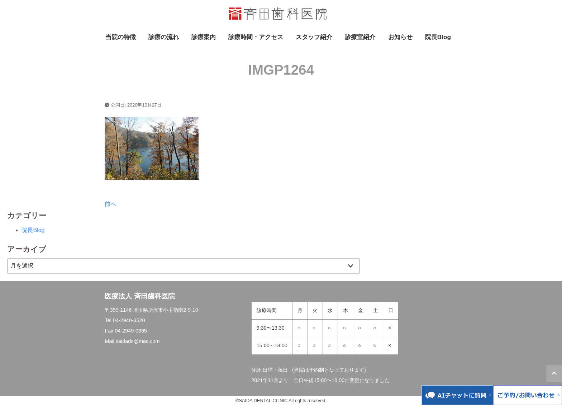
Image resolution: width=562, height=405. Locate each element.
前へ (110, 204)
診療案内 (203, 37)
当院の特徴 (120, 37)
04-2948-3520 (129, 320)
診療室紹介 (360, 37)
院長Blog (438, 37)
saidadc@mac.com (138, 341)
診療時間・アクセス (255, 37)
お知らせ (400, 37)
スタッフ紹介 (314, 37)
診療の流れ (163, 37)
